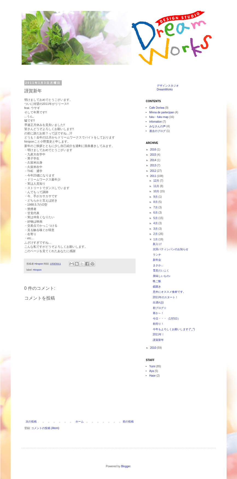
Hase (152, 375)
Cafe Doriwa (156, 107)
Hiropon (37, 269)
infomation (155, 121)
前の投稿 (128, 421)
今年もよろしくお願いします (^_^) (174, 329)
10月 (156, 191)
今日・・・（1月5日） (166, 318)
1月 (155, 239)
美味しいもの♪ (162, 275)
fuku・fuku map (158, 117)
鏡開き (157, 286)
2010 (153, 347)
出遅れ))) (158, 302)
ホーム (79, 421)
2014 (153, 160)
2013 (153, 165)
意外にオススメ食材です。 (169, 291)
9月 (155, 196)
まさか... (158, 265)
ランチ (157, 254)
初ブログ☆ (159, 307)
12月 (156, 180)
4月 (155, 223)
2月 (155, 233)
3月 (155, 228)
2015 (153, 154)
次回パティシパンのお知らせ (170, 249)
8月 (155, 201)
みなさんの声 (157, 126)
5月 (155, 218)
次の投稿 (31, 421)
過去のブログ (157, 130)
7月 (155, 207)
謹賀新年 (158, 339)
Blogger (125, 466)
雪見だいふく (161, 270)
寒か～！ (158, 313)
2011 (153, 176)
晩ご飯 (157, 281)
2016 (153, 149)
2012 (153, 170)
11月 (156, 186)
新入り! (157, 244)
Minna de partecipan (161, 112)
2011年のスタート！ (165, 297)
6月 (155, 212)
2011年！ (158, 334)
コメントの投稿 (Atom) (45, 428)
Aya (151, 370)
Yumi (152, 366)
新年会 (157, 259)
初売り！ (158, 323)
